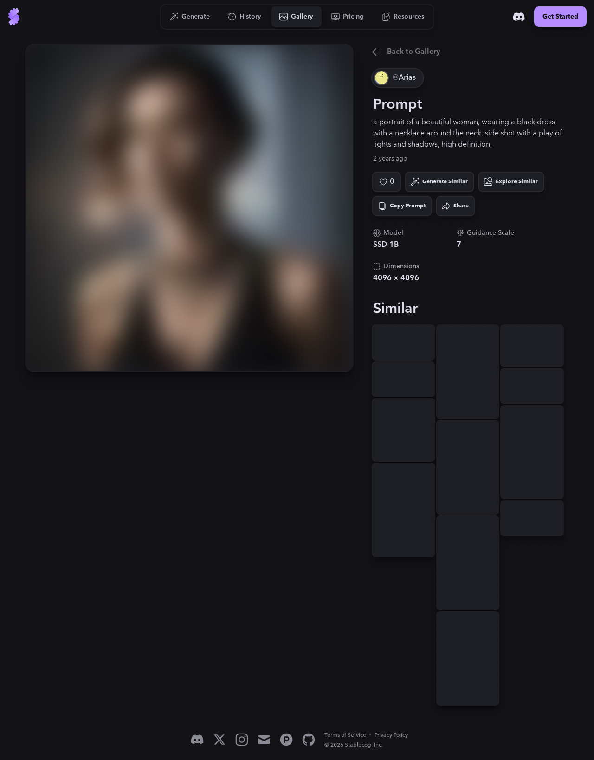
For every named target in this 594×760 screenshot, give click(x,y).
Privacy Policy (391, 735)
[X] (219, 739)
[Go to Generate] (190, 17)
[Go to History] (245, 17)
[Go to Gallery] (297, 17)
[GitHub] (308, 739)
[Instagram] (242, 739)
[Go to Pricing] (348, 17)
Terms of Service (345, 735)
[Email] (264, 739)
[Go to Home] (14, 16)
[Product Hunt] (286, 739)
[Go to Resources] (403, 17)
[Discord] (518, 16)
